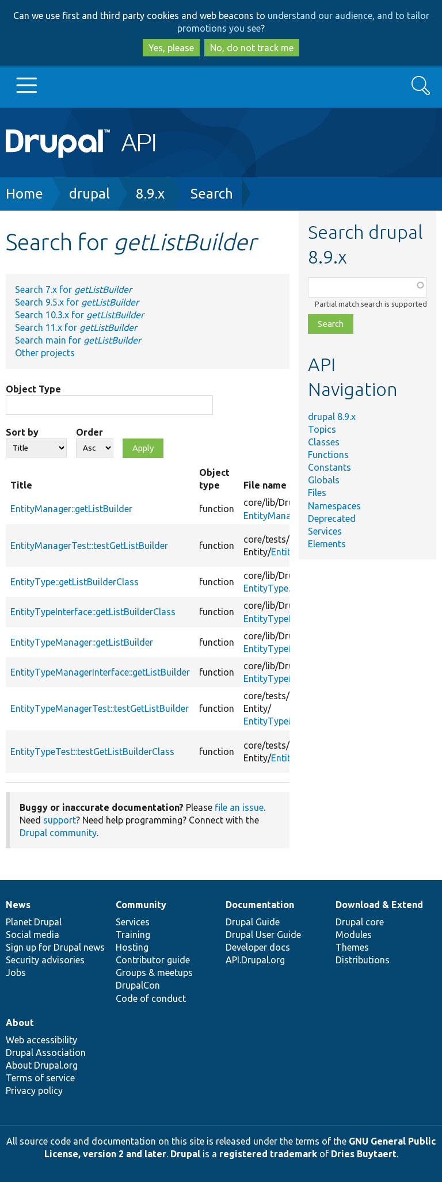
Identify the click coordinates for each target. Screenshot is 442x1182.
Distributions (363, 960)
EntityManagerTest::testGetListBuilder (89, 545)
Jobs (16, 972)
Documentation (260, 904)
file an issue (239, 807)
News (18, 904)
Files (317, 492)
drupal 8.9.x (332, 416)
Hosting (132, 947)
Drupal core (360, 922)
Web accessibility (41, 1040)
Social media (32, 934)
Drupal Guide (253, 922)
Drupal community (58, 833)
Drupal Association (46, 1052)
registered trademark (268, 1154)
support (59, 820)
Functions (328, 454)
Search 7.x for (73, 289)
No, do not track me (252, 48)
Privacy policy (34, 1090)
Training (133, 934)
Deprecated (332, 518)
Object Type (33, 389)
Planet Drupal (34, 922)
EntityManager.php (282, 515)
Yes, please (171, 48)
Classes (324, 442)
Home (24, 193)
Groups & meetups (154, 972)
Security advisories (45, 960)
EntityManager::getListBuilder (71, 509)
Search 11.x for (76, 327)
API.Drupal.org (255, 960)
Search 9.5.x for (77, 302)
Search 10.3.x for (79, 315)
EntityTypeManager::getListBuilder (81, 642)
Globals (324, 480)
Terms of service (40, 1078)
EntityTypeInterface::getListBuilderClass (93, 612)
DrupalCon (138, 985)
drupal (89, 193)
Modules (354, 934)
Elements (327, 544)
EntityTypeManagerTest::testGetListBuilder (99, 708)
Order (89, 432)
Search (211, 193)
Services (325, 531)
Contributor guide (153, 960)
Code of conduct (151, 998)
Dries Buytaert (364, 1154)
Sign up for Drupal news (55, 947)
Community (141, 904)
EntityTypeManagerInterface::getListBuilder (100, 672)
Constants (329, 467)
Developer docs (258, 947)
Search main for (78, 340)
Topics (322, 429)
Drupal (185, 1154)
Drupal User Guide (263, 934)
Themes (352, 947)
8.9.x (150, 193)
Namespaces (334, 506)
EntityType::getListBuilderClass (74, 582)
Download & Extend (379, 904)
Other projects (45, 353)
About (20, 1022)
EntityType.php (274, 588)
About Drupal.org (42, 1065)
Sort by (22, 432)
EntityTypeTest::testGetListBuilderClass (92, 751)
